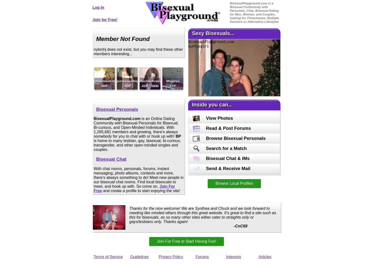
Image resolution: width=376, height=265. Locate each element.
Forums (202, 257)
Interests (233, 257)
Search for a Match (220, 148)
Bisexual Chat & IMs (221, 158)
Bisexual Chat (111, 159)
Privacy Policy (171, 257)
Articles (264, 257)
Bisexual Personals (117, 109)
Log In (98, 7)
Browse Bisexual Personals (229, 138)
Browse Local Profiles (234, 183)
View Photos (213, 118)
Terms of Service (108, 257)
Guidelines (139, 257)
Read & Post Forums (222, 128)
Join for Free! (105, 20)
